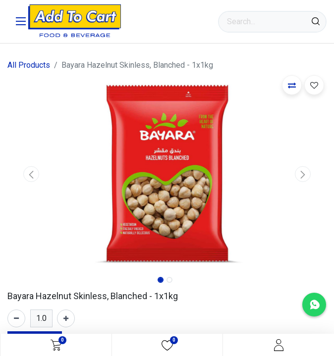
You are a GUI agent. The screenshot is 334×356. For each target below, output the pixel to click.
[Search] (316, 22)
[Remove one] (16, 318)
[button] (31, 174)
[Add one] (66, 318)
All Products (28, 65)
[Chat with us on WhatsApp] (314, 304)
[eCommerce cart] (56, 345)
